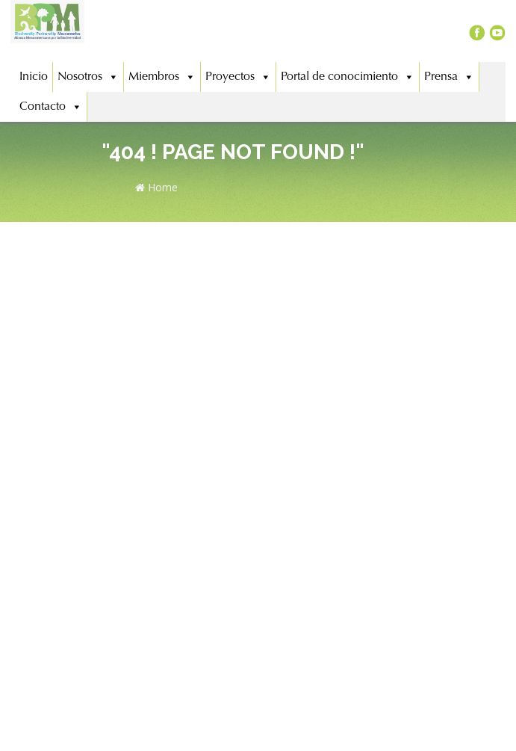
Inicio (33, 77)
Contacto (50, 107)
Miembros (162, 77)
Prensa (449, 77)
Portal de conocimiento (347, 77)
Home (156, 187)
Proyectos (238, 77)
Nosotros (88, 77)
